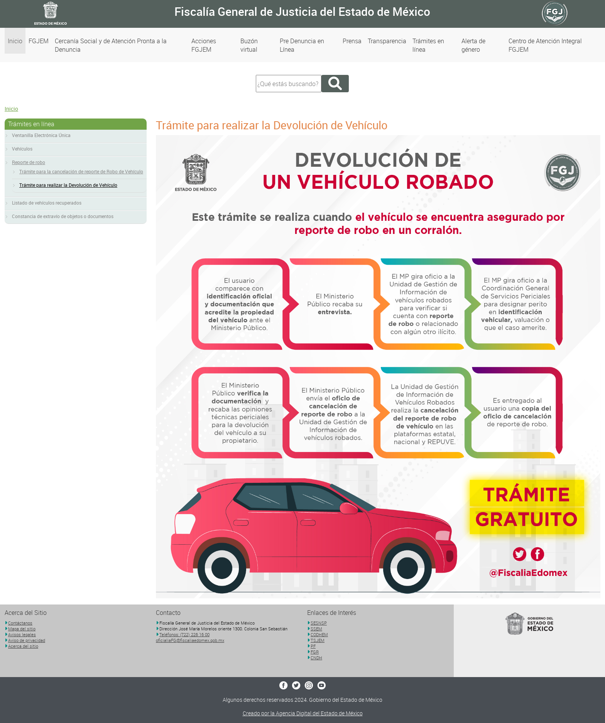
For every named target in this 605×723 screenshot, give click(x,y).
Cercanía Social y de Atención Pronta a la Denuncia (111, 45)
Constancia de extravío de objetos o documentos (62, 216)
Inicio (15, 41)
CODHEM (319, 634)
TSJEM (317, 640)
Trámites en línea (428, 45)
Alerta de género (473, 45)
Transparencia (387, 41)
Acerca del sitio (23, 646)
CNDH (316, 657)
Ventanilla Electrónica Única (41, 135)
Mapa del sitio (21, 629)
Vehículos (22, 149)
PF (313, 646)
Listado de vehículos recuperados (46, 203)
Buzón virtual (249, 45)
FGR (315, 652)
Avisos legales (22, 634)
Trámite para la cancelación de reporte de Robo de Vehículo (81, 171)
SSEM (316, 629)
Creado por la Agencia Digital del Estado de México (303, 713)
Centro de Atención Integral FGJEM (545, 45)
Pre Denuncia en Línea (302, 45)
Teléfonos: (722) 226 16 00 (184, 634)
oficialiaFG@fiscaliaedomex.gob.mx (190, 640)
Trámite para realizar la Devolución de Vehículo (68, 185)
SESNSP (319, 623)
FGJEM (39, 41)
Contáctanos (20, 623)
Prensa (352, 41)
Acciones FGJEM (203, 45)
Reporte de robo (28, 162)
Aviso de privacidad (26, 640)
